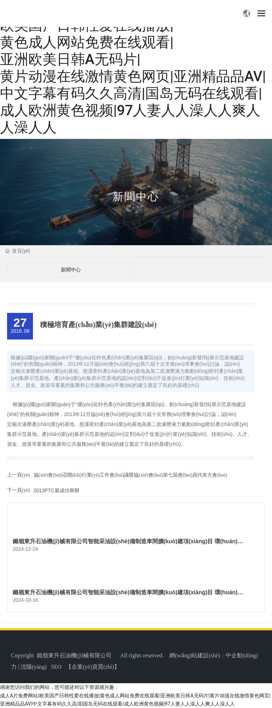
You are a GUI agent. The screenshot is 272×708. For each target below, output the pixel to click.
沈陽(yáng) (34, 667)
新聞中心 (136, 196)
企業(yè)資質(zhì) (93, 667)
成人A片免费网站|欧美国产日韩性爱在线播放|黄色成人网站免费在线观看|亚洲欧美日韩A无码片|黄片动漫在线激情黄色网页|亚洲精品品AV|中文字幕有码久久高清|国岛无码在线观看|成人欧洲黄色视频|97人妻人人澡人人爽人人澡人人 (133, 68)
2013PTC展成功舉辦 (56, 490)
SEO (56, 667)
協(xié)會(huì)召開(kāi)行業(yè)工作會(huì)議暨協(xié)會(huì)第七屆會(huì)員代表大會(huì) (130, 475)
